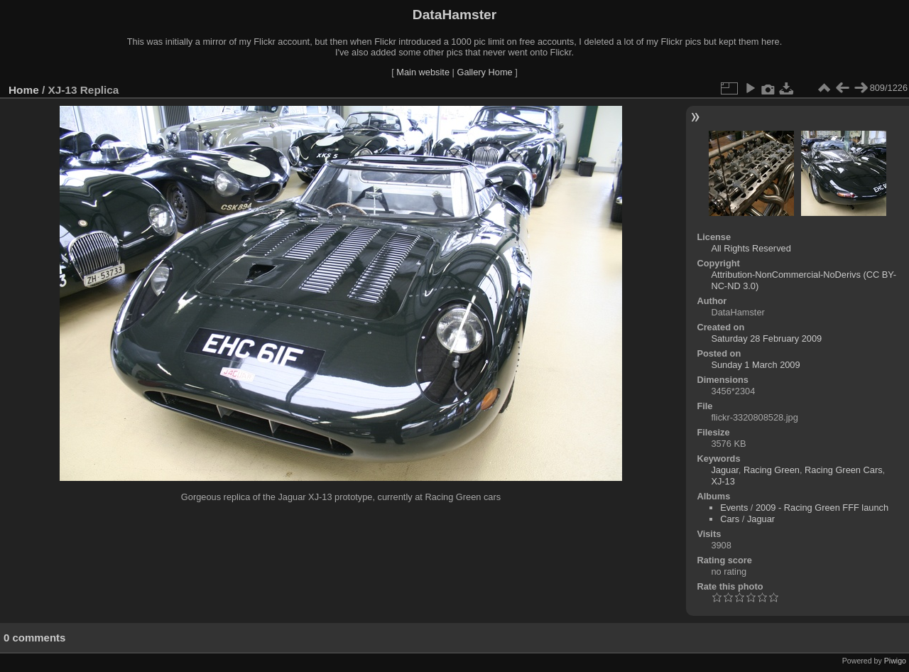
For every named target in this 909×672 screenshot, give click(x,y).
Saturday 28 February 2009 (766, 338)
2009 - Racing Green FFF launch (822, 507)
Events (734, 507)
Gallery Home (484, 72)
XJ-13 (722, 481)
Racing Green (772, 470)
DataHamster (454, 14)
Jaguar (724, 470)
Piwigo (895, 660)
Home (24, 90)
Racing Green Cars (844, 470)
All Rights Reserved (750, 248)
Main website (423, 72)
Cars (729, 519)
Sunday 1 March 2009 (755, 364)
